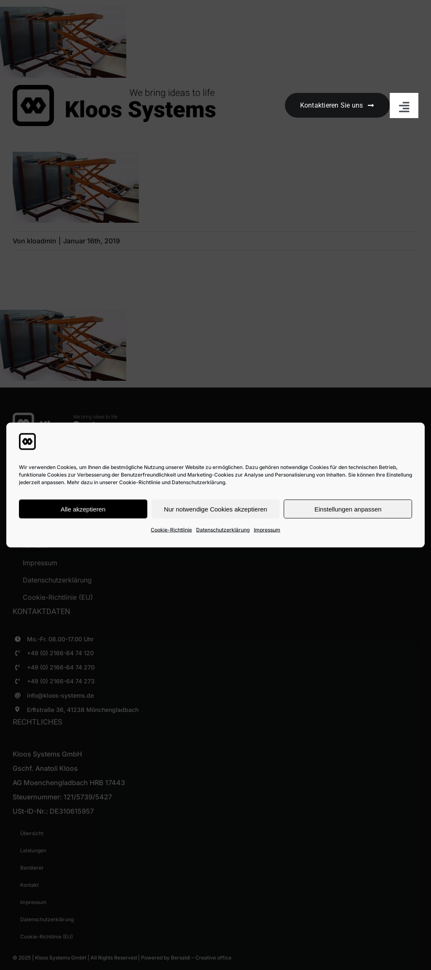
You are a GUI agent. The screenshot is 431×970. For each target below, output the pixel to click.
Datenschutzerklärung (223, 530)
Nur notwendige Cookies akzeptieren (215, 508)
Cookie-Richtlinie (171, 530)
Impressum (267, 530)
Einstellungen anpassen (347, 508)
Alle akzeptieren (83, 508)
